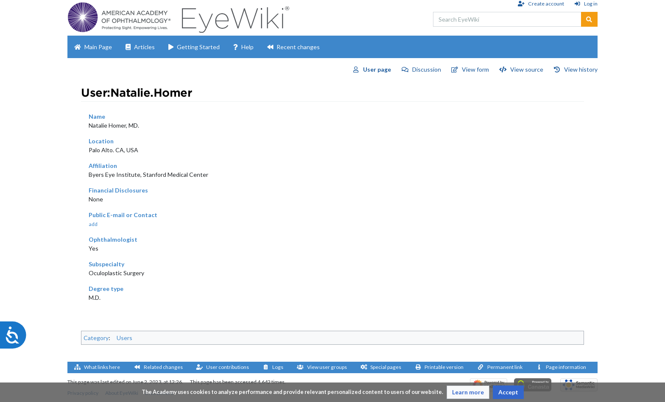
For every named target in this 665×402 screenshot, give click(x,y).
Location (101, 141)
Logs (277, 367)
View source (526, 69)
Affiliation (103, 165)
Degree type (106, 288)
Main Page (98, 46)
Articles (144, 46)
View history (581, 69)
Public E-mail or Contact (123, 214)
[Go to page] (589, 19)
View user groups (327, 367)
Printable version (444, 367)
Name (97, 116)
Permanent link (504, 367)
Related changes (163, 367)
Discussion (426, 69)
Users (124, 337)
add (93, 224)
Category (96, 337)
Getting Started (198, 46)
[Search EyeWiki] (507, 19)
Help (247, 46)
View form (475, 69)
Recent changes (298, 46)
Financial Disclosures (118, 190)
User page (377, 69)
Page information (566, 367)
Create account (546, 3)
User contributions (227, 367)
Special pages (385, 367)
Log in (591, 3)
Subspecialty (106, 264)
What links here (102, 367)
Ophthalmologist (113, 239)
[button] (468, 392)
